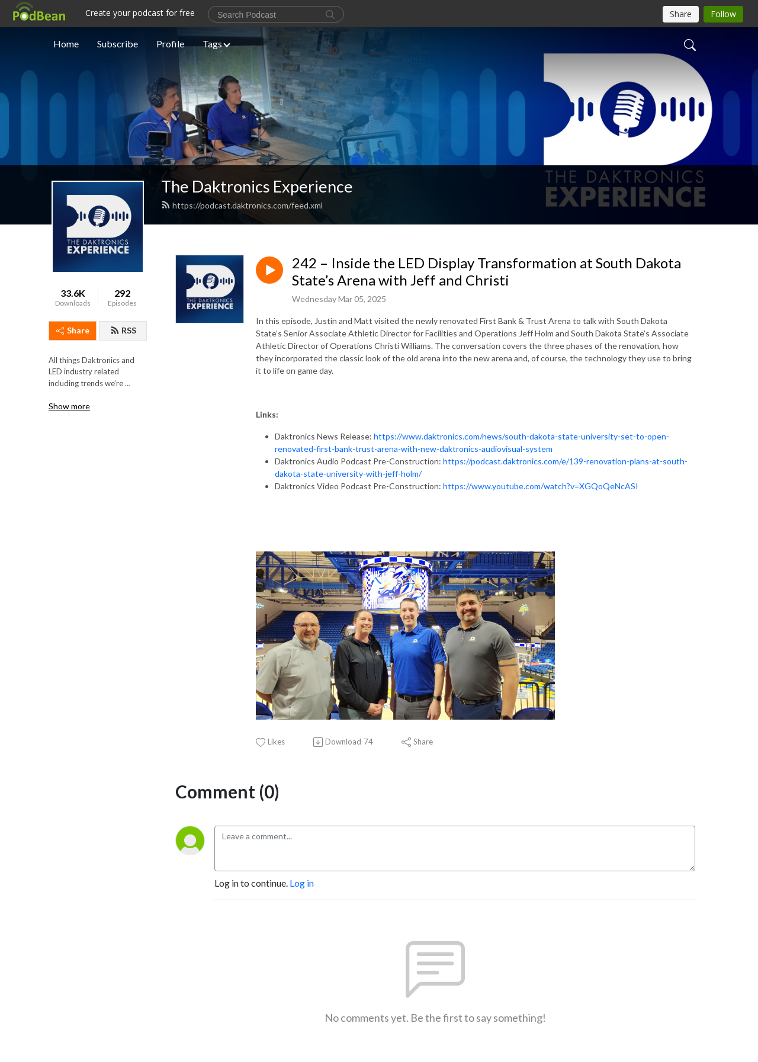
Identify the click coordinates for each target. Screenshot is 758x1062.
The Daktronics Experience (257, 186)
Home (66, 43)
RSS (123, 330)
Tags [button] (212, 43)
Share (72, 330)
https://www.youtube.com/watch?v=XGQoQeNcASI (540, 486)
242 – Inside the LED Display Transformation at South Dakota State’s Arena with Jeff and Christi (486, 271)
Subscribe (117, 43)
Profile (170, 43)
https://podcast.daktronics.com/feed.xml (242, 205)
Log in (302, 882)
